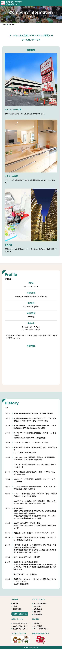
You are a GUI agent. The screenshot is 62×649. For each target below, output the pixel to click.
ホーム (4, 24)
